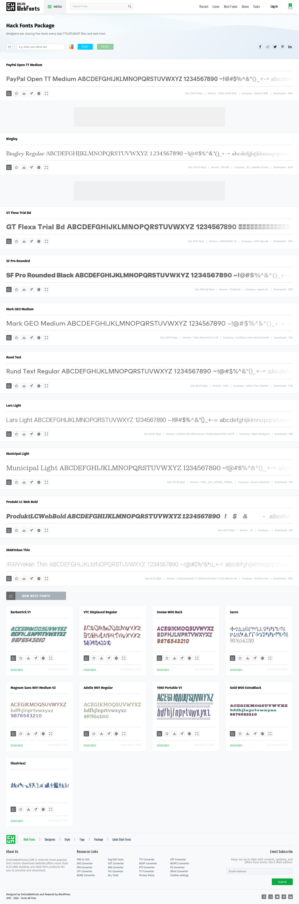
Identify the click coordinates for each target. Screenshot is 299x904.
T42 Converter (115, 871)
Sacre (234, 612)
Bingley (11, 139)
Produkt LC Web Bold (22, 502)
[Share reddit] (267, 46)
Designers (50, 840)
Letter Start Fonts (121, 840)
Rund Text (13, 357)
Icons (216, 7)
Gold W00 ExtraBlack (245, 688)
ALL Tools (113, 875)
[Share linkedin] (290, 46)
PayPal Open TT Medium (24, 65)
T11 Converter (146, 871)
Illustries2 (18, 763)
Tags (82, 840)
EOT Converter (116, 863)
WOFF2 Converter (179, 863)
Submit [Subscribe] (282, 881)
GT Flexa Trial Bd (18, 213)
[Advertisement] (149, 116)
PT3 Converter (147, 867)
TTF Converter (146, 859)
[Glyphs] (31, 93)
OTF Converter (178, 859)
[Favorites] (16, 93)
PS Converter (177, 867)
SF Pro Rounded (18, 261)
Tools (256, 7)
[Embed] (39, 93)
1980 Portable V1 (169, 688)
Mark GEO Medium (20, 309)
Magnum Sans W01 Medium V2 (33, 688)
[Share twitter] (275, 46)
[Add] (9, 93)
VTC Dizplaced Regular (100, 612)
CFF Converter (84, 871)
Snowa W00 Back (169, 612)
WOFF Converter (148, 863)
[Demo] (46, 93)
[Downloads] (24, 93)
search (130, 6)
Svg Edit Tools (116, 859)
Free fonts (25, 7)
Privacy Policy (146, 875)
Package (98, 840)
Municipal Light (17, 454)
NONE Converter (86, 875)
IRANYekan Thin (18, 550)
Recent (203, 7)
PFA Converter (84, 867)
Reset (105, 46)
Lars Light (13, 405)
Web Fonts (29, 840)
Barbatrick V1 (21, 612)
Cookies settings (179, 875)
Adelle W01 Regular (98, 688)
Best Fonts (231, 7)
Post (85, 46)
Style (67, 840)
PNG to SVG (83, 859)
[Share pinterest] (282, 46)
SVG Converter (85, 863)
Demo (245, 7)
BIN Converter (116, 867)
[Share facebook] (260, 46)
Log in (274, 7)
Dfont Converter (179, 871)
